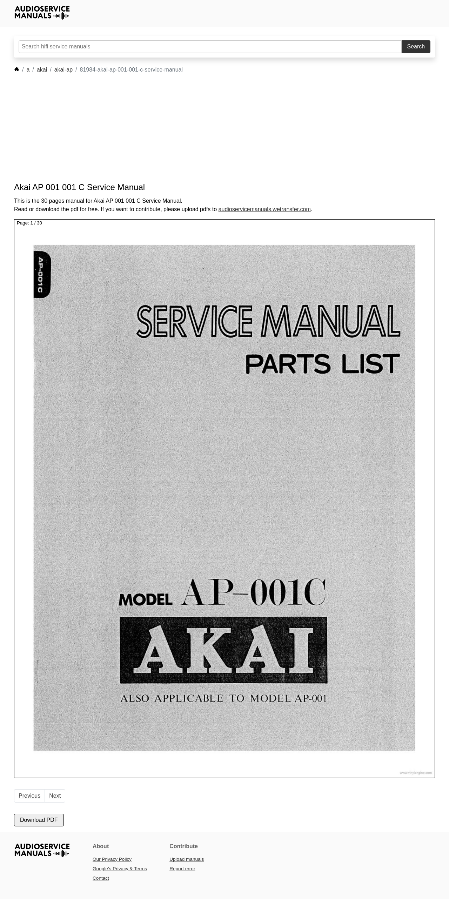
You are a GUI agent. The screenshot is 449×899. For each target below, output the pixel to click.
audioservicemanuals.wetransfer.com (265, 209)
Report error (182, 868)
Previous (29, 796)
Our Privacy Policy (112, 859)
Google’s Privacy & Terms (120, 868)
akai (42, 70)
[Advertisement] (214, 128)
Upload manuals (186, 859)
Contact (101, 878)
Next (55, 796)
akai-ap (63, 70)
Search (416, 46)
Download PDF (39, 820)
